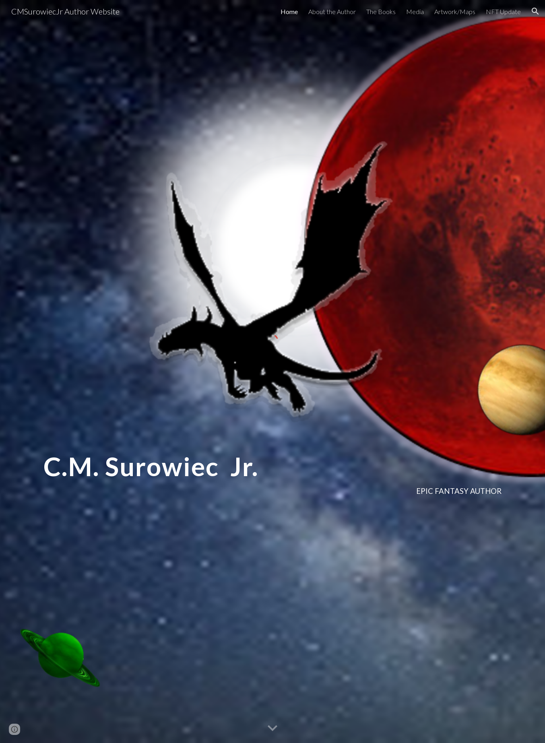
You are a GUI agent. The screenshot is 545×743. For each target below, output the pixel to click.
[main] (272, 471)
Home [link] (289, 11)
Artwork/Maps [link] (454, 11)
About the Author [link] (332, 11)
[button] (535, 11)
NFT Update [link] (503, 11)
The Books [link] (381, 11)
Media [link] (415, 11)
